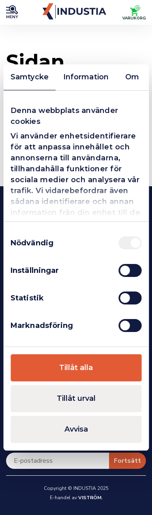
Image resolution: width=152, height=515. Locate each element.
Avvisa (76, 429)
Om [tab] (132, 76)
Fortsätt (127, 460)
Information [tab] (86, 76)
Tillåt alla (76, 367)
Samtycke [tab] (30, 76)
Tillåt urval (76, 398)
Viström (89, 497)
